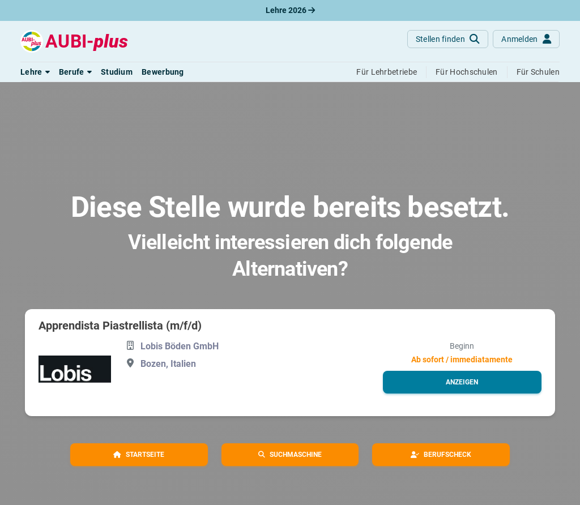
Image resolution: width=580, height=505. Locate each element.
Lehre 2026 (290, 10)
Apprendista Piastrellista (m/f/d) (120, 325)
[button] (35, 72)
